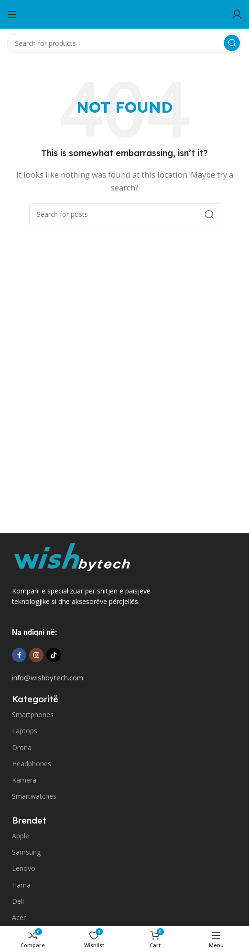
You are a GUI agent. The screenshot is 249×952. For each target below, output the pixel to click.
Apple (20, 835)
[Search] (124, 43)
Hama (21, 884)
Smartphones (33, 714)
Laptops (24, 730)
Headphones (31, 763)
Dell (18, 901)
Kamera (24, 779)
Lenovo (23, 868)
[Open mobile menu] (12, 14)
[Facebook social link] (19, 655)
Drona (22, 747)
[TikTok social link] (53, 655)
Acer (19, 917)
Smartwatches (34, 796)
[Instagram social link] (36, 655)
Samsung (26, 852)
